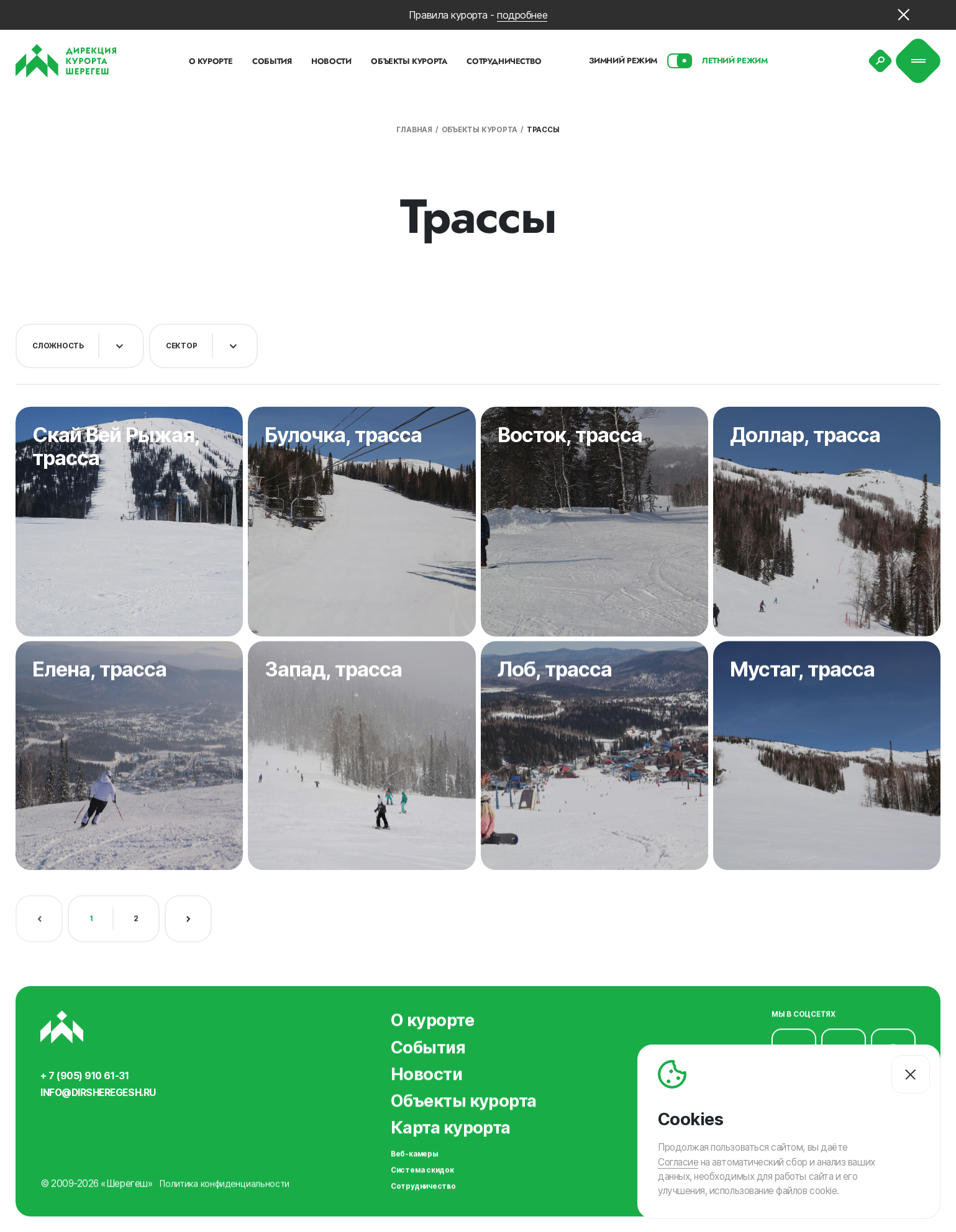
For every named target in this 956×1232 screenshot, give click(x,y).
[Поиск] (880, 61)
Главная (414, 129)
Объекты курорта (480, 129)
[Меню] (918, 61)
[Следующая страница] (188, 912)
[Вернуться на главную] (66, 61)
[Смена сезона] (679, 60)
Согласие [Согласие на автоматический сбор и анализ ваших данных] (678, 1161)
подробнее (522, 15)
